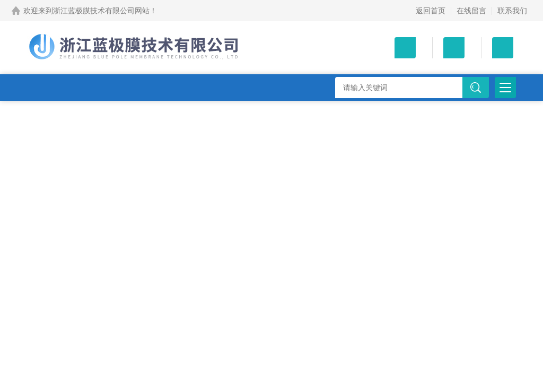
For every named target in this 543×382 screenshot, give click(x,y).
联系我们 (512, 10)
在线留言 (471, 10)
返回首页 (430, 10)
